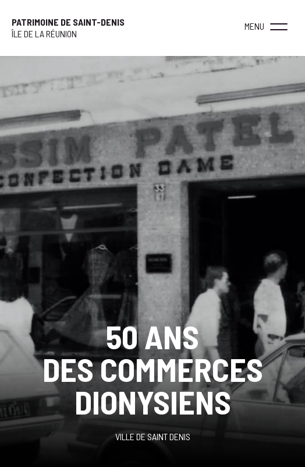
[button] (278, 26)
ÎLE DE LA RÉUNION (44, 33)
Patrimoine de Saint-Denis (68, 21)
